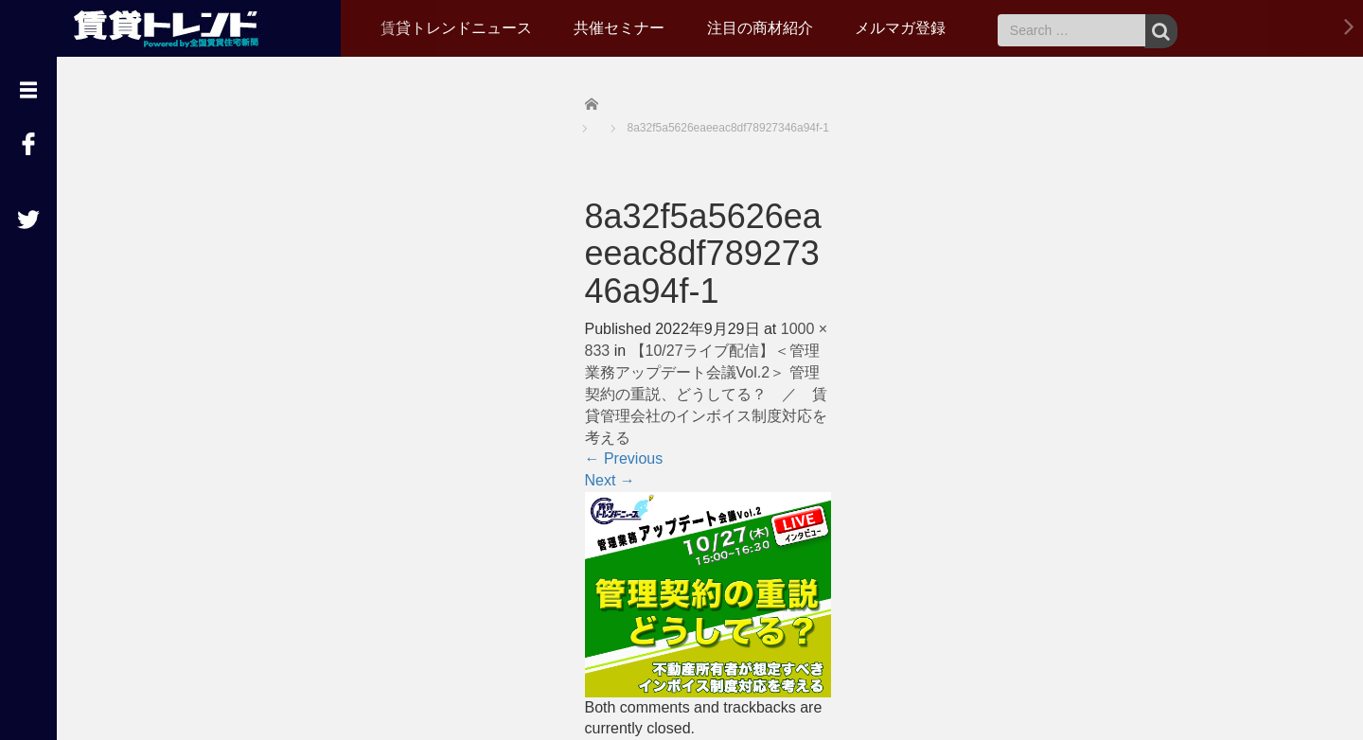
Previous (624, 458)
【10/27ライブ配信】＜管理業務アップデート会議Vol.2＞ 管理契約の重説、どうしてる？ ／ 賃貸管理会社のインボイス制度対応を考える (706, 394)
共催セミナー (619, 28)
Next (610, 480)
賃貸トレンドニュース (456, 28)
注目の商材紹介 (760, 28)
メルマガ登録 (900, 28)
